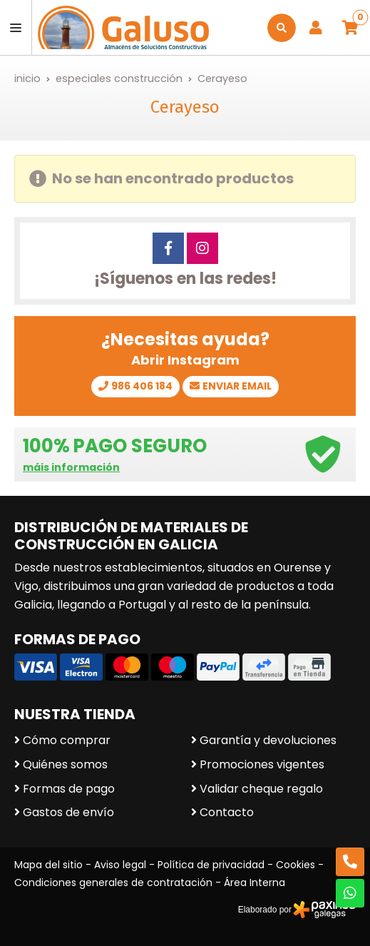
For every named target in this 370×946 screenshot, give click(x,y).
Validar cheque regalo (261, 788)
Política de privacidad (211, 865)
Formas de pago (69, 788)
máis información (71, 468)
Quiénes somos (65, 764)
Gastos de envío (68, 812)
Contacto (227, 812)
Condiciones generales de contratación (113, 882)
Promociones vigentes (262, 764)
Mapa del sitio (48, 865)
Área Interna (254, 882)
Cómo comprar (67, 740)
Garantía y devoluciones (268, 740)
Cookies (295, 865)
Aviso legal (120, 865)
